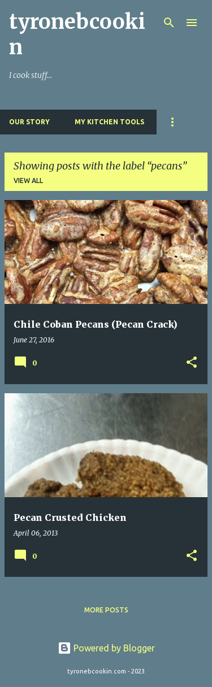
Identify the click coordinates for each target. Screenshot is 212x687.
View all (28, 180)
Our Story (29, 121)
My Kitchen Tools (109, 121)
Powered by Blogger (106, 648)
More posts (106, 610)
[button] (191, 363)
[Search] (169, 22)
